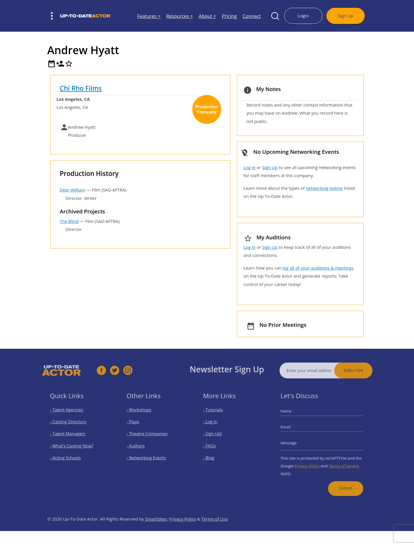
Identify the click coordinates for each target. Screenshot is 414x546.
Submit (341, 481)
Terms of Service (340, 462)
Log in (250, 167)
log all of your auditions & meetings (318, 268)
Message (294, 443)
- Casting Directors (70, 425)
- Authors (139, 445)
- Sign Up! (216, 435)
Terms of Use (214, 530)
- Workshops (142, 415)
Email (292, 429)
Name (292, 416)
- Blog (213, 455)
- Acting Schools (68, 455)
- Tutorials (216, 415)
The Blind (69, 221)
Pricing (229, 16)
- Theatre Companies (149, 435)
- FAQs (213, 445)
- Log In (214, 425)
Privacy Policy (309, 462)
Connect (251, 16)
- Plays (137, 425)
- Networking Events (148, 455)
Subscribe (365, 370)
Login (303, 15)
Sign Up (345, 15)
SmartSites (156, 530)
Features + (149, 16)
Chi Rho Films (81, 88)
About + (207, 16)
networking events (324, 188)
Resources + (179, 16)
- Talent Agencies (69, 415)
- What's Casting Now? (73, 445)
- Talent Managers (70, 435)
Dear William (73, 190)
